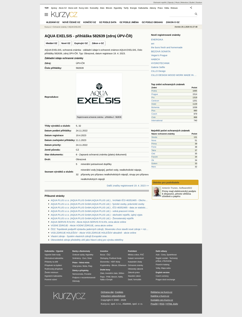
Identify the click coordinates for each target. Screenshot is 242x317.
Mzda (85, 266)
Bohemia (155, 107)
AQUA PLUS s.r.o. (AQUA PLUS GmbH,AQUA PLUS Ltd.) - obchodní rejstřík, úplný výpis (96, 214)
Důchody (76, 281)
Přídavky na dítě (51, 262)
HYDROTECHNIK (160, 63)
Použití (154, 303)
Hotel (153, 104)
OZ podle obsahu (152, 22)
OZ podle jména (129, 22)
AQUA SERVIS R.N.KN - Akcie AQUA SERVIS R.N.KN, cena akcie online (88, 222)
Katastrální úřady (135, 262)
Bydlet (192, 2)
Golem (154, 163)
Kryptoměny (105, 265)
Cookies (119, 292)
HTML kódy (172, 303)
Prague (154, 94)
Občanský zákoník (135, 269)
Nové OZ (65, 43)
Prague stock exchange (165, 280)
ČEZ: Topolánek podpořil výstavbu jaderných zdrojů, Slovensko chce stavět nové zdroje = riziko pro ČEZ (100, 229)
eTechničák (167, 261)
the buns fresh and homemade (166, 47)
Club (153, 117)
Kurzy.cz (48, 27)
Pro (152, 97)
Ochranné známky (60, 27)
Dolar (89, 258)
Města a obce (133, 255)
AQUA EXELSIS (75, 27)
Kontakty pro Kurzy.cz (162, 300)
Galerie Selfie (158, 67)
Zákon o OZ (98, 43)
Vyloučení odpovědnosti (113, 296)
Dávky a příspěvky (80, 270)
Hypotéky (118, 8)
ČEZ (108, 255)
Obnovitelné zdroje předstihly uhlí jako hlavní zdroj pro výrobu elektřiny (87, 239)
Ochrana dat (107, 292)
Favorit (154, 157)
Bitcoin (109, 8)
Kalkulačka (143, 8)
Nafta (120, 277)
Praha (154, 91)
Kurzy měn (83, 8)
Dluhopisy (104, 258)
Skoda (154, 137)
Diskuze (174, 8)
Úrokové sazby (78, 255)
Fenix (153, 147)
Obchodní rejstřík (159, 2)
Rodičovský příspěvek (54, 269)
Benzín (114, 277)
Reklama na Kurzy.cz (161, 292)
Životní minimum (51, 272)
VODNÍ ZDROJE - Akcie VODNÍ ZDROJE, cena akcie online (82, 225)
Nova (153, 140)
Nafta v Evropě (106, 280)
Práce (160, 8)
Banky (75, 251)
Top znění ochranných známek (168, 84)
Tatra (153, 150)
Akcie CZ (63, 8)
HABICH (155, 59)
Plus (153, 110)
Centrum (155, 101)
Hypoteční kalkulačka (53, 276)
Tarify (126, 8)
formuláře (137, 280)
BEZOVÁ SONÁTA (161, 51)
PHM (108, 277)
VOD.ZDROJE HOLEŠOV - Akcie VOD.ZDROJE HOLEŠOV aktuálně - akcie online (93, 232)
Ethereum (122, 265)
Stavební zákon (134, 276)
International (157, 120)
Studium (199, 2)
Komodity (94, 8)
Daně (130, 280)
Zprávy (54, 8)
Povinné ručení (51, 280)
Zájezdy (171, 2)
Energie (133, 8)
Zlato (102, 8)
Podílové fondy (115, 258)
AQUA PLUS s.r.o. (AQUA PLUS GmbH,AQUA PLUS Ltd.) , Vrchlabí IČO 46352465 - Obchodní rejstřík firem (100, 200)
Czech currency (162, 276)
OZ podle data (107, 22)
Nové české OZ (71, 22)
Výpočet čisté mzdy (52, 255)
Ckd (153, 153)
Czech (154, 114)
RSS (162, 303)
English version (162, 272)
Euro (84, 258)
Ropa (102, 277)
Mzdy (118, 262)
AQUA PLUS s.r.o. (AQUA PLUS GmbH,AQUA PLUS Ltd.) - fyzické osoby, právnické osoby (97, 204)
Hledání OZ (51, 43)
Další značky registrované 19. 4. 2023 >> (128, 185)
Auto (158, 255)
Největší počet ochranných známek (170, 130)
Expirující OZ (81, 43)
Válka (166, 8)
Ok (152, 160)
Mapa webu (166, 268)
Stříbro (121, 273)
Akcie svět (72, 8)
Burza (102, 255)
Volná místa (84, 263)
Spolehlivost (172, 255)
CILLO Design (158, 71)
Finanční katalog (162, 265)
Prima (154, 144)
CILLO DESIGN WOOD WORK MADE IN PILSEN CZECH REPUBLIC (174, 75)
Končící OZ (89, 22)
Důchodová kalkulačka (54, 258)
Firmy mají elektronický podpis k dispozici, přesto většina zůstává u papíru (179, 194)
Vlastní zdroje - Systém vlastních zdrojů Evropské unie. (79, 236)
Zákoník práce (134, 272)
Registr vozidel (162, 258)
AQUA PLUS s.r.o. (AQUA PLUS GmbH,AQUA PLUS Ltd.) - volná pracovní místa (92, 211)
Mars (153, 167)
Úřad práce (76, 266)
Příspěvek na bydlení (53, 265)
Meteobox (184, 2)
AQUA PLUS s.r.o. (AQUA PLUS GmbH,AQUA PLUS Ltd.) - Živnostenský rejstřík (92, 218)
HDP (113, 262)
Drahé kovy (105, 270)
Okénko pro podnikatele (166, 182)
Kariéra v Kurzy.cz (160, 296)
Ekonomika (104, 262)
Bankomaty (85, 251)
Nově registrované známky (165, 35)
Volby (158, 268)
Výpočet (59, 251)
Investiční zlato (111, 273)
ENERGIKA (157, 39)
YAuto (177, 2)
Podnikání (132, 251)
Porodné (87, 274)
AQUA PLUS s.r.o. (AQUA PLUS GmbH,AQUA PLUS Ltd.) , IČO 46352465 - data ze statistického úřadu (100, 207)
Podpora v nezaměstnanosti (83, 278)
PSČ (142, 255)
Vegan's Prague (159, 55)
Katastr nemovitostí (136, 258)
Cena (163, 255)
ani (152, 43)
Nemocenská (77, 274)
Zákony (153, 8)
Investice (104, 251)
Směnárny (76, 258)
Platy (90, 266)
